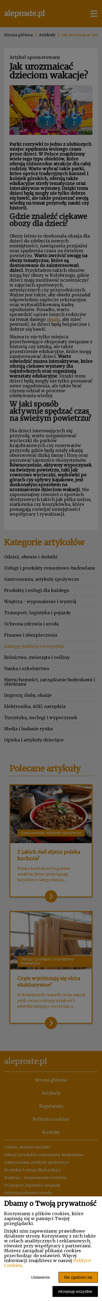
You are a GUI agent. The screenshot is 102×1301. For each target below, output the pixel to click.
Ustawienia (40, 1277)
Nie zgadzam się (78, 1277)
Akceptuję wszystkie (75, 1291)
